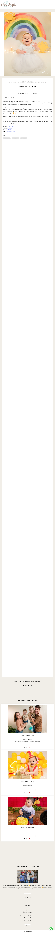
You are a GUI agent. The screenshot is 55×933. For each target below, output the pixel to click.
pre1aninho (23, 138)
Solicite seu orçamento (27, 689)
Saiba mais (28, 892)
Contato (27, 925)
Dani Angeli (10, 126)
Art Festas (10, 129)
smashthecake (7, 138)
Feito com (27, 931)
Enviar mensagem (28, 912)
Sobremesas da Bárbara (11, 131)
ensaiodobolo (15, 138)
